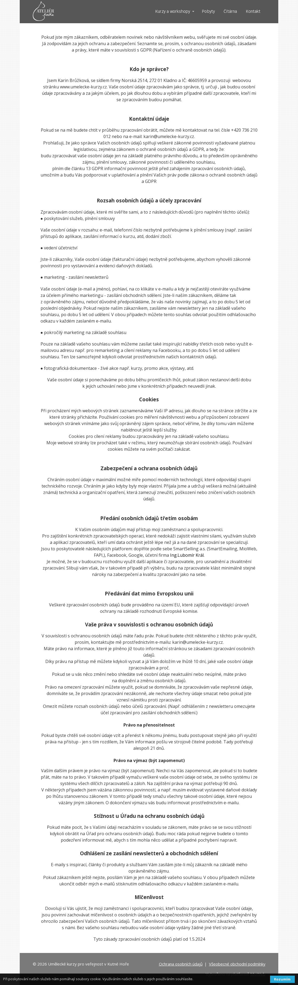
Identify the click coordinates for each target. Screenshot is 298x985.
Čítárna (230, 11)
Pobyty (208, 11)
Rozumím (282, 979)
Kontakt (253, 11)
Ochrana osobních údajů (181, 964)
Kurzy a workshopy (172, 11)
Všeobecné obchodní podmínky (237, 964)
